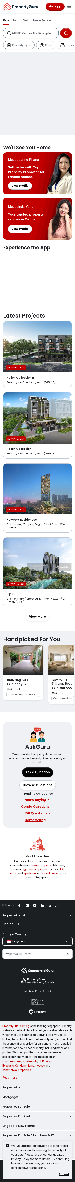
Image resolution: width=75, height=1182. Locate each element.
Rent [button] (16, 20)
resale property (41, 865)
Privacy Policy (20, 1159)
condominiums (11, 1061)
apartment (30, 873)
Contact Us (37, 924)
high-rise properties (34, 869)
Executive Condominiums (18, 1065)
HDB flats (44, 1061)
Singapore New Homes (37, 1126)
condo (13, 873)
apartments (29, 1061)
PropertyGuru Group (37, 915)
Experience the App (37, 277)
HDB (62, 869)
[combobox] (35, 33)
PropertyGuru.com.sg (15, 1026)
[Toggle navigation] (69, 6)
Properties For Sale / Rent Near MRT (37, 1135)
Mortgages (37, 1097)
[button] (37, 616)
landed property (51, 873)
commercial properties (16, 1070)
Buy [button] (6, 20)
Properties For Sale (37, 1106)
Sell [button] (25, 20)
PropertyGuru (37, 1087)
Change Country (14, 934)
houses (40, 1065)
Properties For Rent (37, 1116)
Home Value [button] (41, 20)
